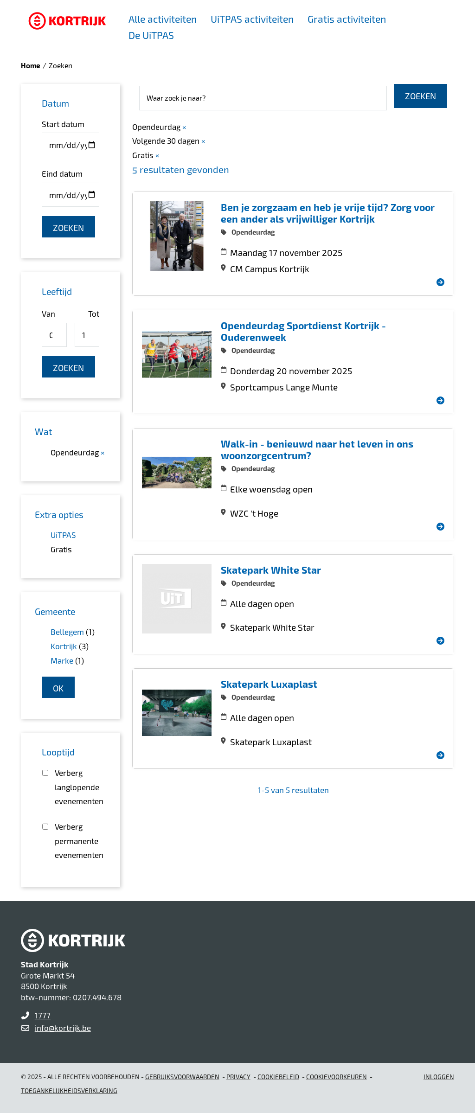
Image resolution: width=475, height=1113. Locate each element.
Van (48, 313)
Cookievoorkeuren (336, 1077)
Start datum (63, 123)
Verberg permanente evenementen (77, 840)
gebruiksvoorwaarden (182, 1077)
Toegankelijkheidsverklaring (69, 1090)
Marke (62, 660)
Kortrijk (64, 646)
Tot (93, 313)
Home (30, 65)
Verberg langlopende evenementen (77, 787)
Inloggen (439, 1077)
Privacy (238, 1077)
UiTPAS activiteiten (252, 19)
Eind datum (62, 173)
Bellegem (67, 631)
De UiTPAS (151, 35)
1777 (43, 1015)
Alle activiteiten (162, 19)
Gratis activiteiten (347, 19)
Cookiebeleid (278, 1077)
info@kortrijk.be (63, 1027)
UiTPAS (63, 534)
